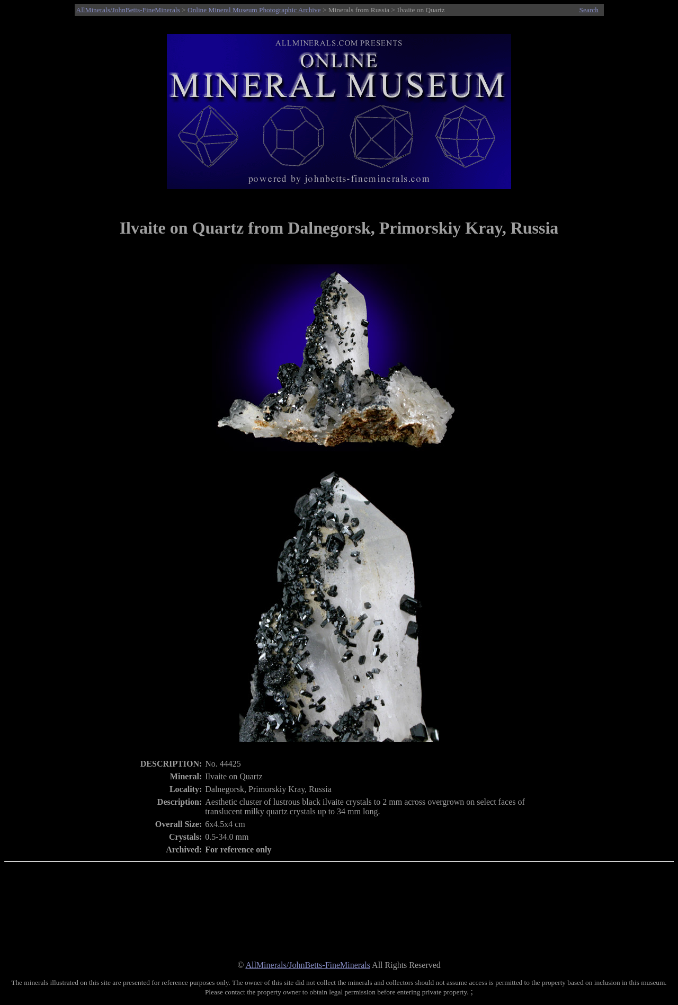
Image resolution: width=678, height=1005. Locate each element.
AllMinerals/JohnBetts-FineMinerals (128, 10)
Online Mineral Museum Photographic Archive (254, 10)
